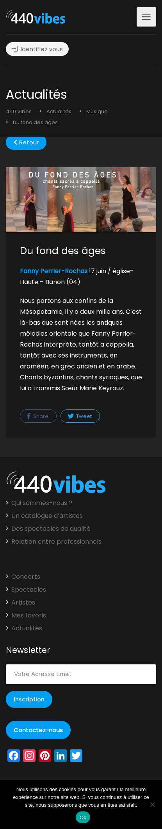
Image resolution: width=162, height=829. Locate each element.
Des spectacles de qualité (51, 529)
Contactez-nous (38, 730)
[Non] (152, 804)
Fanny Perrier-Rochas (53, 271)
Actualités (26, 628)
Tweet (80, 416)
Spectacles (28, 589)
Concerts (25, 577)
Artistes (23, 602)
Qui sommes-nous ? (41, 503)
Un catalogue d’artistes (47, 516)
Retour (26, 142)
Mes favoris (28, 615)
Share (37, 416)
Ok (83, 817)
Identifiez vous (37, 49)
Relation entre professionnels (56, 541)
